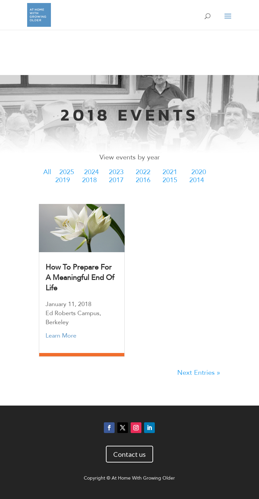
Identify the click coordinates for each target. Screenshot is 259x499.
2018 (89, 180)
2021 (170, 171)
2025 (66, 171)
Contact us (129, 454)
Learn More (61, 336)
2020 (198, 171)
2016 (143, 180)
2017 (116, 180)
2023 (116, 171)
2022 (143, 171)
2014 (196, 180)
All (47, 171)
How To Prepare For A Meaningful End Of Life (80, 277)
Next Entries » (198, 372)
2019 (62, 180)
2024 (91, 171)
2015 (170, 180)
